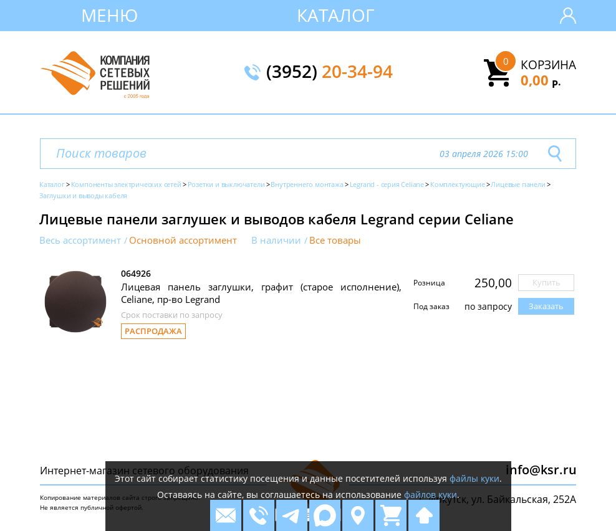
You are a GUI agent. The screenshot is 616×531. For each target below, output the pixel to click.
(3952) (329, 72)
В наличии (276, 240)
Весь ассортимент (80, 240)
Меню (109, 15)
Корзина (548, 65)
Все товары (335, 240)
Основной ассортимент (183, 240)
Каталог (336, 15)
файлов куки (430, 494)
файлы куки (474, 478)
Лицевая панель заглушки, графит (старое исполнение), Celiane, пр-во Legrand (261, 292)
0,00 (541, 79)
